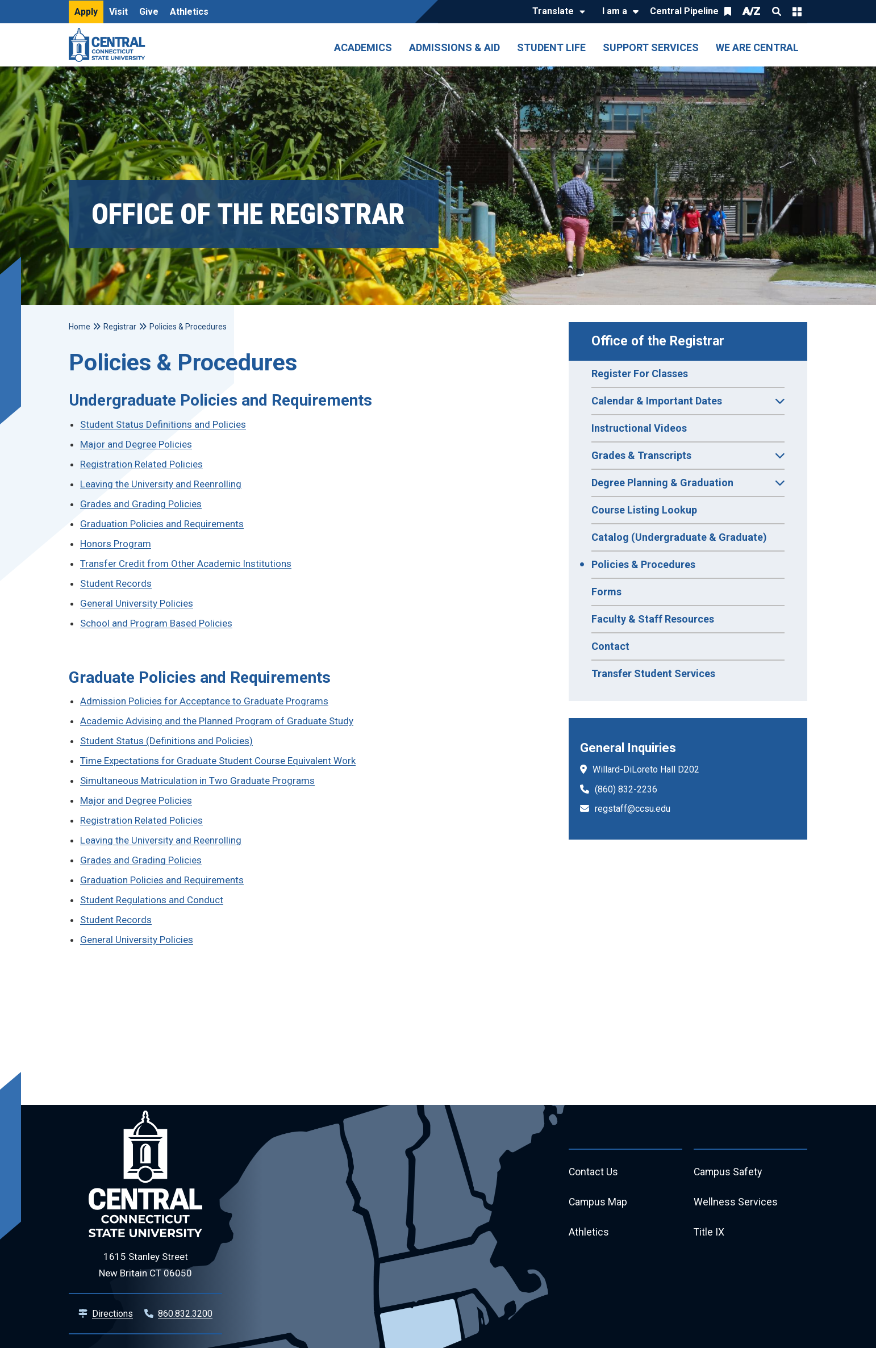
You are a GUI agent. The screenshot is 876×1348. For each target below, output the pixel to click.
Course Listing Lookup (644, 510)
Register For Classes (639, 373)
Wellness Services (736, 1203)
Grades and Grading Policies (141, 504)
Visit (118, 11)
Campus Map (598, 1203)
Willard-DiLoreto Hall (634, 769)
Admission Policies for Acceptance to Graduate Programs (204, 701)
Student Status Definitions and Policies (163, 424)
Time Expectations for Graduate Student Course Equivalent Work (218, 760)
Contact (610, 646)
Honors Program (115, 543)
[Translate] (556, 12)
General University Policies (136, 603)
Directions (112, 1313)
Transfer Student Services (653, 673)
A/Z (751, 11)
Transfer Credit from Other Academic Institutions (185, 563)
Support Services (651, 47)
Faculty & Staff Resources (652, 619)
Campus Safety (729, 1172)
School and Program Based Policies (156, 623)
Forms (606, 592)
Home (79, 326)
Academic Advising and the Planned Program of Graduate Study (216, 721)
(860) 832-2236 (626, 789)
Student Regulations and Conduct (151, 899)
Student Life (551, 47)
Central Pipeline (684, 11)
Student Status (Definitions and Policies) (166, 740)
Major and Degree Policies (136, 444)
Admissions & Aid (454, 47)
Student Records (116, 583)
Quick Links (797, 11)
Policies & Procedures (643, 564)
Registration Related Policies (141, 464)
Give (148, 11)
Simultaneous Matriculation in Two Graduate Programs (197, 780)
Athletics (189, 11)
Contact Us (594, 1172)
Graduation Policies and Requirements (162, 523)
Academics (363, 47)
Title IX (709, 1234)
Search (776, 11)
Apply (86, 11)
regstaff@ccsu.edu (632, 808)
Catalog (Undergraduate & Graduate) (679, 537)
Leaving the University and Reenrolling (160, 484)
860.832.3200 (185, 1313)
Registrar (119, 326)
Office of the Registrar (657, 341)
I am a (614, 11)
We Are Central (757, 47)
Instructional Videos (639, 428)
